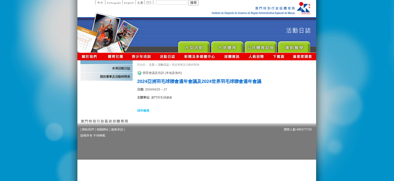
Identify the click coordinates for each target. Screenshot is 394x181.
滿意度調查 (302, 56)
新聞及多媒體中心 (199, 56)
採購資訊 (232, 56)
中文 (100, 2)
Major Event (193, 46)
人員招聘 (256, 56)
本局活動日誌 (121, 68)
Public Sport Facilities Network (260, 46)
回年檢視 (143, 110)
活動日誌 (168, 56)
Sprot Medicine (294, 46)
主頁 (139, 2)
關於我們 (90, 56)
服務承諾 (117, 129)
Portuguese (113, 2)
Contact (148, 2)
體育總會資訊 (115, 56)
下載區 (278, 56)
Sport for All (227, 46)
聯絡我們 (88, 129)
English (128, 2)
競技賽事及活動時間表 (115, 76)
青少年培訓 (141, 56)
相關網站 (102, 129)
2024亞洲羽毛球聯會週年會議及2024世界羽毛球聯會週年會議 (199, 81)
